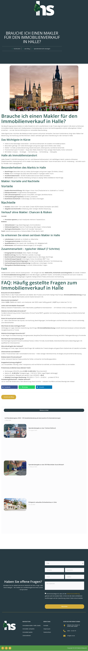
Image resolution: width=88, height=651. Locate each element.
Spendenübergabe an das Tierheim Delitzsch (42, 428)
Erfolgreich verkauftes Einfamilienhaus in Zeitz (43, 502)
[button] (9, 387)
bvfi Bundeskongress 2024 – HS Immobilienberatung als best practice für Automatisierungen (33, 418)
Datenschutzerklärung (73, 594)
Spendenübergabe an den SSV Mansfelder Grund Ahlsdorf (46, 464)
